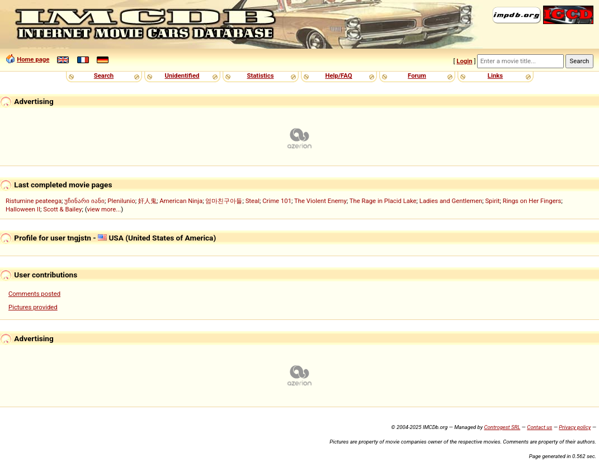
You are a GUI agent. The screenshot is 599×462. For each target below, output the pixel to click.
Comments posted (34, 294)
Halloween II (23, 209)
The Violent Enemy (320, 201)
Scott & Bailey (62, 209)
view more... (104, 209)
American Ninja (180, 201)
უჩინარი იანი (84, 201)
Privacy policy (575, 427)
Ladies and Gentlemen (450, 201)
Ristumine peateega (34, 201)
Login (464, 61)
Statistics (260, 75)
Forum (417, 75)
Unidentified (182, 75)
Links (495, 75)
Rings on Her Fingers (532, 201)
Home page (33, 59)
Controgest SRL (502, 427)
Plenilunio (121, 201)
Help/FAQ (338, 75)
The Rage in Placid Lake (383, 201)
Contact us (539, 427)
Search (104, 75)
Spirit (492, 201)
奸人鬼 (147, 201)
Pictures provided (33, 307)
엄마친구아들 (223, 201)
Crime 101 (276, 201)
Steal (253, 201)
